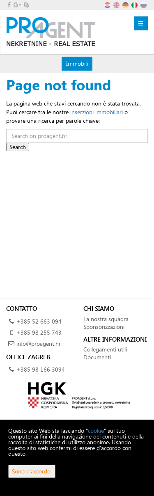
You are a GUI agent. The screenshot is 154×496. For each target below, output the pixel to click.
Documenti (97, 357)
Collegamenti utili (105, 349)
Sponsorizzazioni (103, 327)
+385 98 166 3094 (40, 369)
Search (17, 147)
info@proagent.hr (38, 343)
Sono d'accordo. (32, 471)
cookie (96, 430)
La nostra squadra (106, 319)
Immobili (77, 63)
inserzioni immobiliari (96, 112)
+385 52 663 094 (39, 321)
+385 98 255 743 (39, 332)
